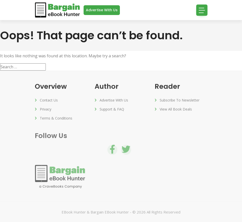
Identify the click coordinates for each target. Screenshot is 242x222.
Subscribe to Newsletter (179, 100)
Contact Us (49, 100)
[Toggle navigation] (201, 10)
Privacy (45, 109)
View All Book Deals (176, 109)
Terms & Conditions (56, 118)
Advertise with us (102, 10)
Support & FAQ (112, 109)
